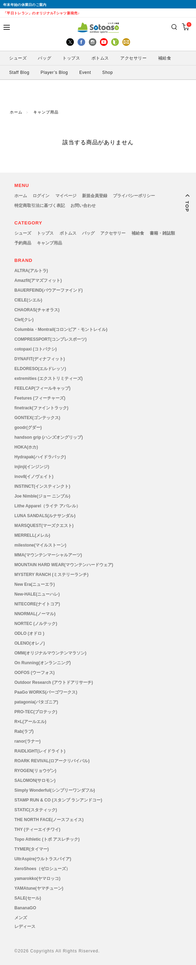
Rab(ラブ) (24, 731)
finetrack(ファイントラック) (41, 407)
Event (85, 72)
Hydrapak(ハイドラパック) (40, 456)
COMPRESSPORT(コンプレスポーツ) (50, 339)
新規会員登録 (94, 195)
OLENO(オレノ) (29, 643)
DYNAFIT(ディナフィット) (39, 358)
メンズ (20, 917)
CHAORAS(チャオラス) (37, 309)
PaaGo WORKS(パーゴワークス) (45, 692)
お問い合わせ (83, 205)
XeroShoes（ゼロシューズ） (42, 868)
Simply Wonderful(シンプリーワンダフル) (54, 790)
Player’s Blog (54, 72)
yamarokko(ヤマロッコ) (37, 878)
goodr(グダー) (28, 427)
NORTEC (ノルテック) (35, 623)
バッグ (44, 58)
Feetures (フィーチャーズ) (39, 398)
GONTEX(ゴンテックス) (37, 417)
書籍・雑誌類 (162, 233)
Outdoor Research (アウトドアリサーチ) (53, 682)
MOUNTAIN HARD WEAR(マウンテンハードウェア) (63, 564)
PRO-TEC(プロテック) (35, 711)
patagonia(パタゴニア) (36, 702)
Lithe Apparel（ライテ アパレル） (47, 506)
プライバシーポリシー (134, 195)
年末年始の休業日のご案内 (25, 5)
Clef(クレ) (24, 319)
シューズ (18, 58)
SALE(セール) (27, 898)
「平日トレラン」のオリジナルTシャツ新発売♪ (41, 13)
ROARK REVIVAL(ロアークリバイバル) (51, 760)
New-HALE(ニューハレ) (37, 594)
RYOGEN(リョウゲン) (35, 770)
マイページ (65, 195)
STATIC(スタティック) (35, 809)
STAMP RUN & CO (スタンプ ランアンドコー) (58, 800)
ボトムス (100, 58)
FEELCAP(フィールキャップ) (42, 388)
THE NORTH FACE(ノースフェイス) (48, 819)
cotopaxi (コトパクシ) (35, 349)
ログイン (41, 195)
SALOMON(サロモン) (34, 780)
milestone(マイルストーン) (40, 545)
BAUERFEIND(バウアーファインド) (48, 290)
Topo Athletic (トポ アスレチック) (47, 839)
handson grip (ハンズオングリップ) (48, 437)
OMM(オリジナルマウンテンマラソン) (50, 653)
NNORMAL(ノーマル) (34, 613)
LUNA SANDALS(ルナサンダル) (44, 515)
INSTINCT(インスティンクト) (42, 486)
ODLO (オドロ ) (29, 633)
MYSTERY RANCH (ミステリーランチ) (51, 574)
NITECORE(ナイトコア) (37, 604)
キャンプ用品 (46, 112)
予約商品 (22, 243)
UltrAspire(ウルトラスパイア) (42, 858)
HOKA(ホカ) (26, 447)
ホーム (16, 112)
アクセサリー (133, 58)
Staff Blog (19, 72)
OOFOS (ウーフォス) (34, 672)
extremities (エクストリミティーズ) (48, 378)
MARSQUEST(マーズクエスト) (44, 525)
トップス (71, 58)
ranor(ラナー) (27, 741)
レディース (24, 926)
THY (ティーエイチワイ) (37, 829)
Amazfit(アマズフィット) (38, 280)
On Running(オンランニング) (42, 662)
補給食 (164, 58)
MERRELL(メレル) (32, 535)
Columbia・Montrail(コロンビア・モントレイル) (60, 329)
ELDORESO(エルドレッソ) (40, 368)
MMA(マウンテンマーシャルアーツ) (48, 555)
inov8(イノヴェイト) (33, 476)
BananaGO (25, 907)
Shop (107, 72)
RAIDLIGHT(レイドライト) (39, 751)
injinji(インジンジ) (31, 466)
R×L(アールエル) (30, 721)
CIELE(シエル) (28, 300)
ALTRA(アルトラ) (31, 270)
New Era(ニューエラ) (34, 584)
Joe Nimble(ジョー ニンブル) (42, 496)
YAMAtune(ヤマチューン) (38, 888)
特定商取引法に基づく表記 (39, 205)
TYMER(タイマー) (31, 849)
